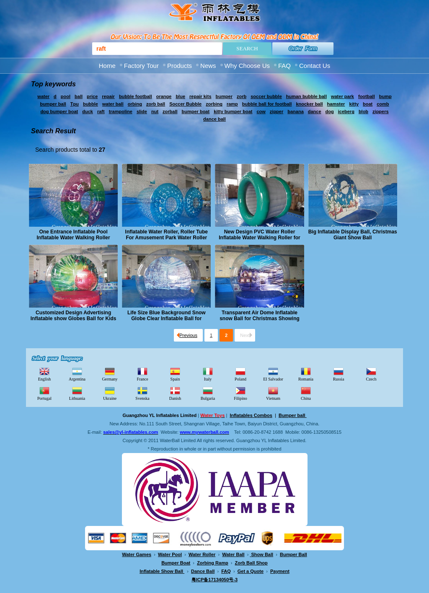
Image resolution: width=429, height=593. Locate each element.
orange (164, 96)
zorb (241, 96)
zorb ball (155, 103)
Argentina (77, 373)
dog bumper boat (59, 111)
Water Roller (202, 554)
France (142, 373)
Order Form (303, 49)
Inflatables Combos (251, 415)
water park (342, 96)
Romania (305, 373)
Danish (175, 393)
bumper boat (196, 111)
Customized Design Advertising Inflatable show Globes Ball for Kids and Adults (73, 315)
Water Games (136, 554)
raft (101, 111)
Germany (109, 373)
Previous (187, 335)
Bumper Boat (175, 562)
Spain (175, 373)
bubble (90, 103)
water (43, 96)
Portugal (44, 393)
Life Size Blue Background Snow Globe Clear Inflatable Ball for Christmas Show (166, 315)
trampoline (120, 111)
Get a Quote (251, 571)
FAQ (284, 65)
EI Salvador (273, 373)
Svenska (142, 393)
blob (363, 111)
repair (108, 96)
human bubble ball (306, 96)
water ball (113, 103)
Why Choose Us (247, 65)
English (44, 373)
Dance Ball (202, 571)
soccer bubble (266, 96)
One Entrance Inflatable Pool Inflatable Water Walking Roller (73, 235)
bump (385, 96)
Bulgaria (208, 393)
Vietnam (273, 393)
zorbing (214, 103)
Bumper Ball (293, 554)
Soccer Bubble (185, 103)
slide (142, 111)
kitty (354, 103)
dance (314, 111)
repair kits (200, 96)
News (208, 65)
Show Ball (262, 554)
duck (87, 111)
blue (180, 96)
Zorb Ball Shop (251, 562)
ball (79, 96)
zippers (380, 111)
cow (260, 111)
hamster (336, 103)
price (92, 96)
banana (295, 111)
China (306, 393)
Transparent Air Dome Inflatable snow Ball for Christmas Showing (260, 315)
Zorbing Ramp (212, 562)
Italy (208, 373)
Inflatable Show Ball (162, 571)
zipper (276, 111)
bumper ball (53, 103)
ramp (232, 103)
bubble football (135, 96)
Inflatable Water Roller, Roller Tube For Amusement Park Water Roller (166, 235)
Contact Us (314, 65)
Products (179, 65)
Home (107, 65)
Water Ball (233, 554)
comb (383, 103)
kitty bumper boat (233, 111)
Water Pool (170, 554)
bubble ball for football (267, 103)
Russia (338, 373)
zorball (170, 111)
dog (330, 111)
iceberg (346, 111)
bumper (224, 96)
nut (154, 111)
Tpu (74, 103)
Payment (279, 571)
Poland (240, 373)
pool (65, 96)
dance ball (214, 119)
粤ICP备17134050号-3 (214, 579)
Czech (371, 373)
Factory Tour (141, 65)
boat (367, 103)
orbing (135, 103)
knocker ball (309, 103)
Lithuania (77, 393)
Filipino (240, 393)
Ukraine (109, 393)
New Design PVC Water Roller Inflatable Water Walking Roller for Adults (259, 235)
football (366, 96)
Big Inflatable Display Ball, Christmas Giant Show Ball (352, 235)
